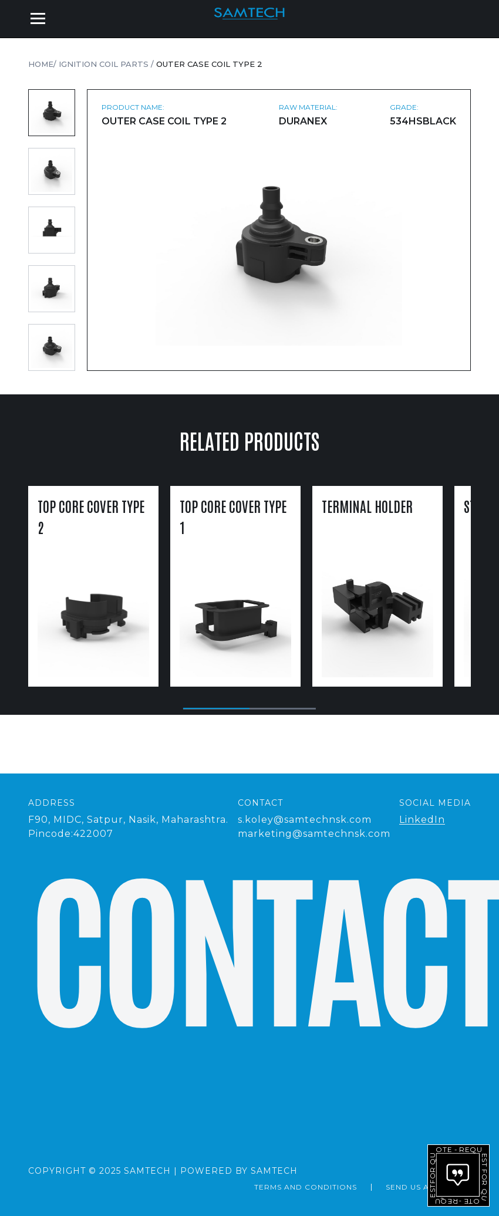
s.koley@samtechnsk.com (305, 819)
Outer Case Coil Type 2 (209, 64)
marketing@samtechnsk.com (314, 833)
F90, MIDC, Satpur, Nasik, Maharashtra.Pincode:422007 (128, 826)
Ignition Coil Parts (105, 64)
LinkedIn (422, 819)
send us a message (428, 1187)
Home (40, 64)
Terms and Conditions (305, 1187)
